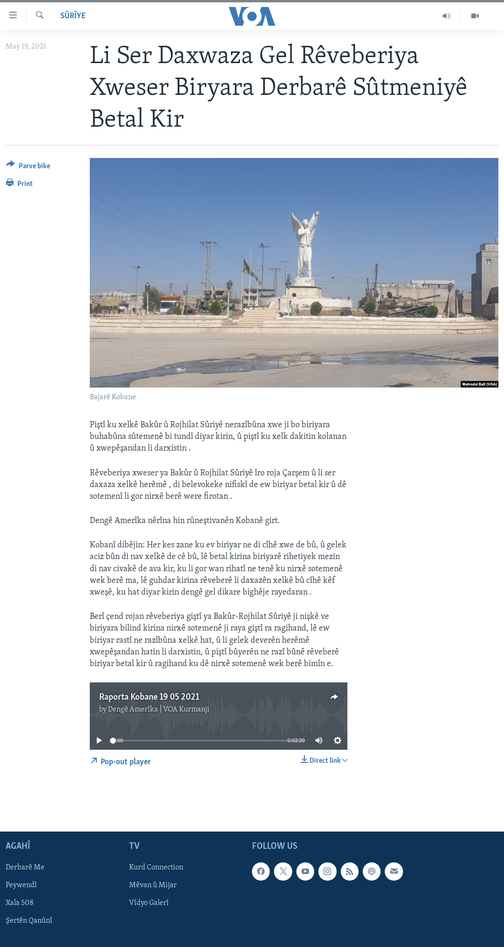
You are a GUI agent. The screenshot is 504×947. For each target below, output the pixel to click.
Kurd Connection (156, 868)
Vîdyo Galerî (149, 903)
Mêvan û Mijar (153, 886)
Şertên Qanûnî (29, 921)
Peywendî (21, 886)
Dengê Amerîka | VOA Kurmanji (158, 709)
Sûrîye (73, 16)
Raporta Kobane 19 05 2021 (149, 697)
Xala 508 (20, 903)
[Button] (28, 167)
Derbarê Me (25, 868)
